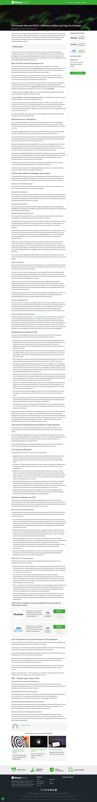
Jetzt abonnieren (78, 73)
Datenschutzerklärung (57, 793)
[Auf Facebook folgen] (41, 790)
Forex (70, 2)
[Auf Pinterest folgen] (51, 790)
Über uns (39, 785)
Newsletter (52, 779)
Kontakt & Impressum (33, 793)
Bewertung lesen (48, 616)
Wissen (20, 23)
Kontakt (51, 783)
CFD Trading (77, 2)
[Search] (66, 2)
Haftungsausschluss (45, 793)
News (84, 2)
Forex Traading (40, 781)
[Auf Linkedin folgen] (56, 790)
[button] (3, 799)
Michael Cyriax (25, 725)
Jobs (50, 781)
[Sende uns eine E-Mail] (48, 790)
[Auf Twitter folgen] (46, 790)
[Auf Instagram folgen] (43, 790)
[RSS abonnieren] (53, 790)
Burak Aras (34, 28)
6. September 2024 (24, 28)
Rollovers (34, 316)
